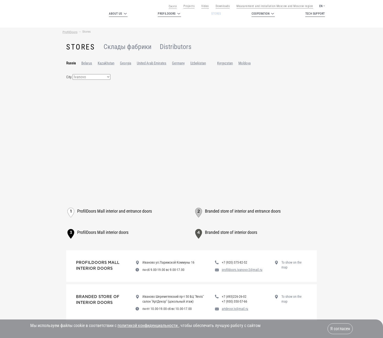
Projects (188, 6)
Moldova (244, 63)
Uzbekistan (198, 63)
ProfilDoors (70, 32)
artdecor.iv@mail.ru (235, 309)
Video (205, 6)
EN (320, 6)
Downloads (223, 6)
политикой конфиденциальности (148, 325)
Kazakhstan (106, 63)
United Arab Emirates (151, 63)
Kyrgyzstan (225, 63)
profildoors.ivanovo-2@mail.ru (242, 270)
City (69, 77)
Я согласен (340, 328)
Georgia (125, 63)
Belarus (86, 63)
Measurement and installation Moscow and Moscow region (274, 6)
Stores (216, 13)
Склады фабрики (127, 47)
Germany (178, 63)
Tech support (315, 13)
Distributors (176, 47)
